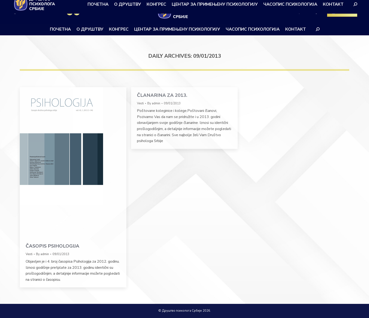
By (42, 254)
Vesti (29, 254)
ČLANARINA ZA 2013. (162, 95)
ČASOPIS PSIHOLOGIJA (52, 246)
